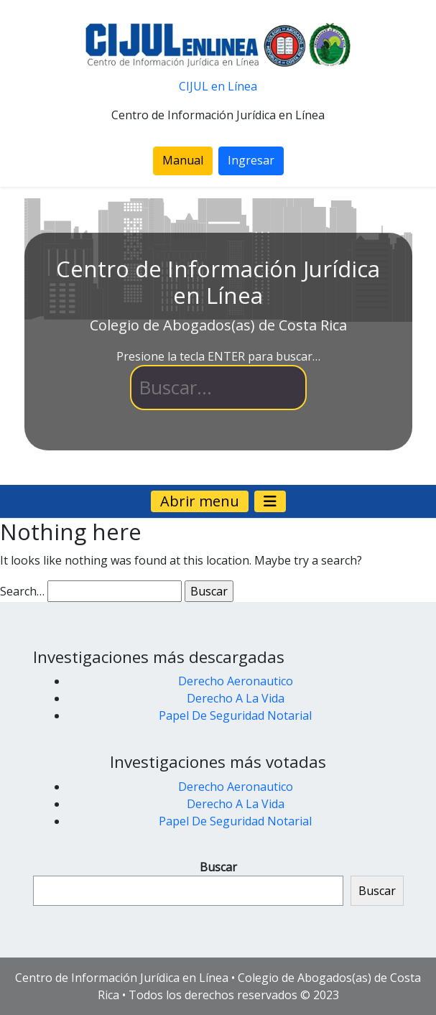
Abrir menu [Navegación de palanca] (199, 501)
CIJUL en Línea (218, 86)
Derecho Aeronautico (235, 681)
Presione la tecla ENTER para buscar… (218, 356)
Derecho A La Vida (235, 698)
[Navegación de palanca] (270, 501)
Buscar (218, 867)
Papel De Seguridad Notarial (235, 715)
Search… (22, 591)
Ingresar (251, 160)
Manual (182, 160)
